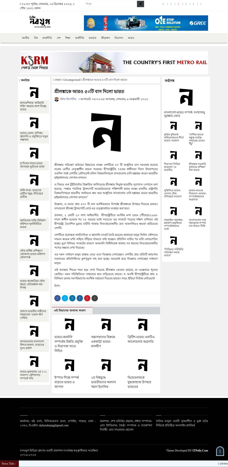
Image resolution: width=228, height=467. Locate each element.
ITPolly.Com (200, 450)
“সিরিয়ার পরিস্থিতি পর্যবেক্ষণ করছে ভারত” (173, 252)
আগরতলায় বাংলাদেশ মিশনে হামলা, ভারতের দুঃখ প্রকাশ (32, 345)
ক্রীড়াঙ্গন (105, 38)
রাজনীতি (47, 38)
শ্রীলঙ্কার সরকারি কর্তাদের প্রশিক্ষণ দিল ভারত (197, 167)
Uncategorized (71, 79)
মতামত (92, 38)
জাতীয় (25, 38)
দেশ (58, 38)
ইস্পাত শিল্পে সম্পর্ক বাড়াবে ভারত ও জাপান (66, 382)
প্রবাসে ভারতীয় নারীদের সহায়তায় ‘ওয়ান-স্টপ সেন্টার (33, 314)
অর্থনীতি (79, 38)
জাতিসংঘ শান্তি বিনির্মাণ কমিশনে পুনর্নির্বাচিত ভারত (33, 224)
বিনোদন (119, 38)
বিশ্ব (36, 38)
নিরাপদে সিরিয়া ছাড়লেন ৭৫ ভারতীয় (172, 167)
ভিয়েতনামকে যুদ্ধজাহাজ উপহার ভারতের (139, 382)
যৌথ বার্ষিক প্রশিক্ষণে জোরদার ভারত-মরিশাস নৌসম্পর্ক (32, 254)
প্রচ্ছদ (57, 79)
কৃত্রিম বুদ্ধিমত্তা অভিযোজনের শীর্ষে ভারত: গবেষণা (174, 137)
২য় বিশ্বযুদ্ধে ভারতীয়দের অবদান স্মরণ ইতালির (103, 382)
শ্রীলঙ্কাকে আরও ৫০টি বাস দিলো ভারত (104, 79)
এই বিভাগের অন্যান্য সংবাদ (70, 310)
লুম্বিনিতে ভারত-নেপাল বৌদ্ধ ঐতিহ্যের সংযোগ (172, 193)
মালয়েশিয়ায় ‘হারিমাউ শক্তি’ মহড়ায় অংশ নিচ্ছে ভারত (33, 106)
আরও (131, 38)
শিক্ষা (67, 38)
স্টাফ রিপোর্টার (65, 99)
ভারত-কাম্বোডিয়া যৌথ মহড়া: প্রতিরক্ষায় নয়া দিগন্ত (32, 284)
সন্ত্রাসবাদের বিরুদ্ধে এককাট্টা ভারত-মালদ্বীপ (103, 341)
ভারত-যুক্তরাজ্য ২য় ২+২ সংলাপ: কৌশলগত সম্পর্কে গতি (33, 375)
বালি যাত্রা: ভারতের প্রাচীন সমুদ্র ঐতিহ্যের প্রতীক (31, 193)
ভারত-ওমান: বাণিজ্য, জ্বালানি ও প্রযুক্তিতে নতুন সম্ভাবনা (34, 136)
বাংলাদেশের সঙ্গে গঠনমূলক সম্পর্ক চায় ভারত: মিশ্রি (197, 223)
